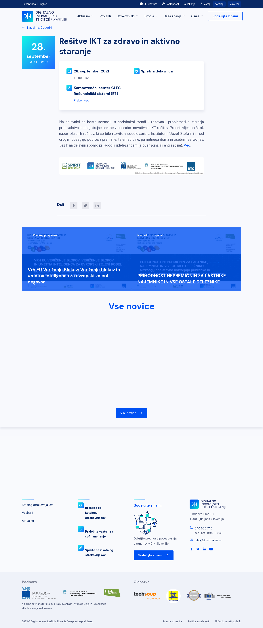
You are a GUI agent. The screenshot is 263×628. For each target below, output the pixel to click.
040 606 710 (204, 528)
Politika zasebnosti (198, 621)
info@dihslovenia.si (208, 540)
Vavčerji (234, 4)
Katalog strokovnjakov (37, 505)
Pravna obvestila (172, 621)
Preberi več (81, 100)
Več (187, 145)
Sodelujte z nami (225, 16)
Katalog (219, 4)
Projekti (105, 16)
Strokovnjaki (128, 16)
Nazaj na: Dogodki (37, 27)
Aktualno (85, 16)
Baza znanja (174, 16)
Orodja (151, 16)
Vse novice (131, 413)
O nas (197, 16)
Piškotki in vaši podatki (228, 621)
